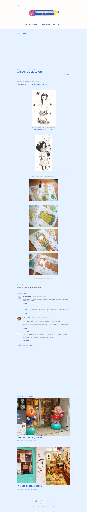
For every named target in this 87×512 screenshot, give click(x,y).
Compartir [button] (20, 75)
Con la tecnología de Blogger (43, 501)
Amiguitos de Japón (29, 72)
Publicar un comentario (31, 75)
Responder (26, 303)
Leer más (67, 74)
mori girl (39, 287)
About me (26, 25)
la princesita (27, 296)
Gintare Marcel (48, 504)
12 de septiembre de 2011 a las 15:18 (40, 296)
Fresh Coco (26, 317)
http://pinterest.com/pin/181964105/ (43, 129)
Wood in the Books (29, 486)
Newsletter (45, 25)
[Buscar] (68, 5)
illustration (26, 287)
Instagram (55, 25)
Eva (59, 174)
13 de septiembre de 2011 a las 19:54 (41, 332)
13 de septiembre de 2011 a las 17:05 (39, 317)
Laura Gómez (27, 332)
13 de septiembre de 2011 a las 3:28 (35, 307)
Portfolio (35, 25)
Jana (24, 307)
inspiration (33, 287)
